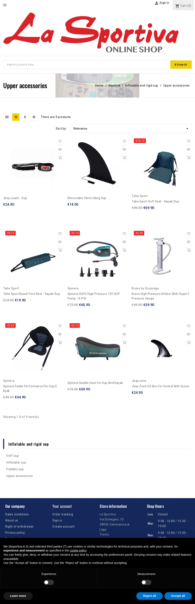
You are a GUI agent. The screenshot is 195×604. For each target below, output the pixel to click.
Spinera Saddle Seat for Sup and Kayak (95, 383)
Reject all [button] (149, 595)
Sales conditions (17, 515)
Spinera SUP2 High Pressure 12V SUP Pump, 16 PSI (94, 297)
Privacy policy (15, 533)
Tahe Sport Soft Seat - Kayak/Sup (155, 202)
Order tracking (62, 515)
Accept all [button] (178, 595)
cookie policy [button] (78, 550)
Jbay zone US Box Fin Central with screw (160, 387)
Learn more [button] (18, 595)
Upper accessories (19, 476)
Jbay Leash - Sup (15, 198)
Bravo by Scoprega (145, 289)
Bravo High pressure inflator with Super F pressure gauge (160, 297)
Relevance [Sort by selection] (131, 129)
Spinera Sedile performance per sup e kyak (30, 389)
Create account (63, 527)
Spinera (73, 289)
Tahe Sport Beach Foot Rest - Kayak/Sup (31, 294)
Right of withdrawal (19, 527)
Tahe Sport (140, 196)
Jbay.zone (139, 381)
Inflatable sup (16, 463)
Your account (62, 506)
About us (11, 521)
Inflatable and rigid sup (28, 444)
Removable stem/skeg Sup (87, 198)
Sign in (57, 521)
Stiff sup (12, 456)
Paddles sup (15, 469)
